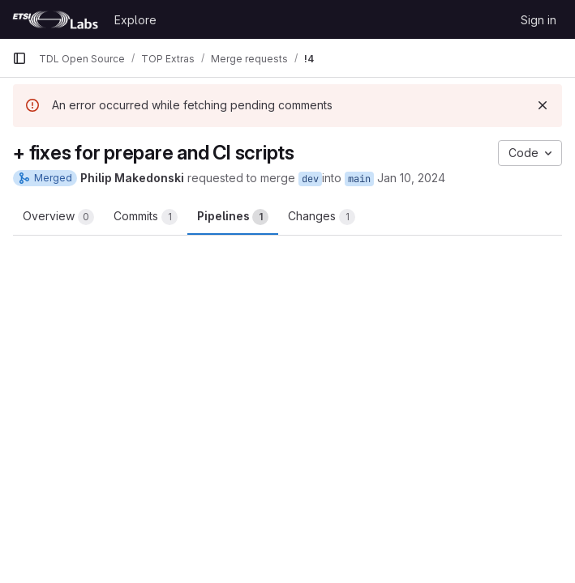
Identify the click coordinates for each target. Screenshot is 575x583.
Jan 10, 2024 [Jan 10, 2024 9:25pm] (411, 178)
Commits (146, 217)
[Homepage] (55, 19)
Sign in (538, 20)
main (359, 178)
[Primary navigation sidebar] (19, 58)
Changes (321, 217)
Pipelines (232, 217)
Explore (135, 20)
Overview (58, 217)
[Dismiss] (542, 105)
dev (310, 178)
